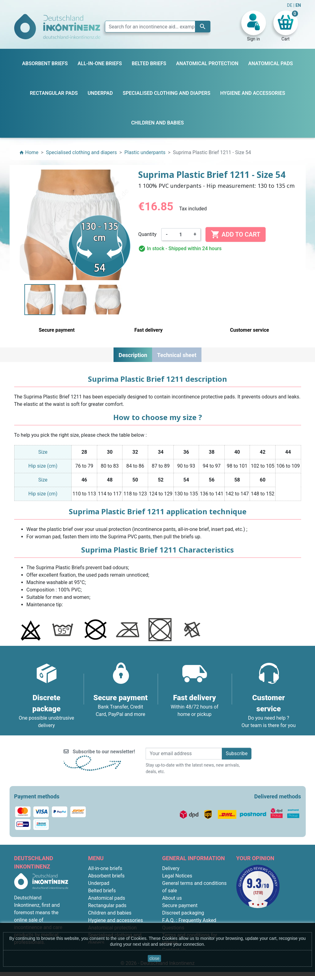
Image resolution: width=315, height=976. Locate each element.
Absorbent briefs (106, 876)
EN (298, 5)
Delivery (171, 868)
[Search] (157, 26)
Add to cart (235, 234)
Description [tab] (132, 355)
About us (172, 898)
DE (290, 5)
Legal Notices (177, 876)
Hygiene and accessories (115, 920)
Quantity (147, 234)
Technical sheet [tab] (176, 355)
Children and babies (109, 913)
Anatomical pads (106, 898)
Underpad (99, 883)
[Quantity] (181, 234)
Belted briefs (102, 891)
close (154, 958)
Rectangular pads (107, 905)
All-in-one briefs (105, 868)
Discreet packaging (183, 913)
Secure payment (180, 905)
